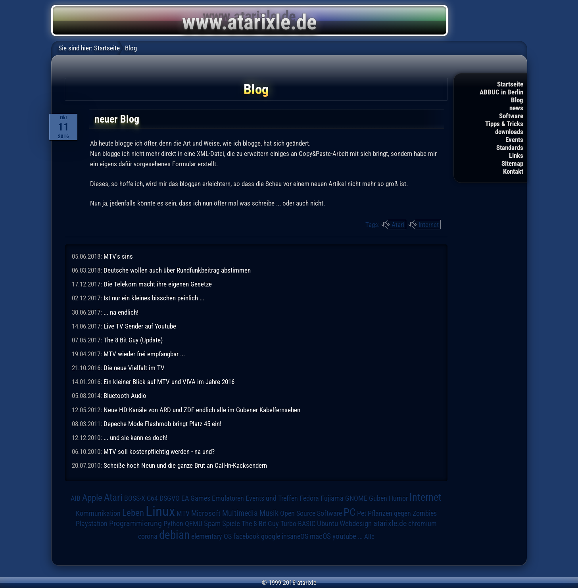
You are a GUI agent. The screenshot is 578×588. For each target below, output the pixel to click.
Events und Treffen (272, 498)
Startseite (510, 84)
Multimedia (240, 513)
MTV (183, 513)
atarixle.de (390, 523)
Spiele (231, 523)
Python (173, 524)
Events (514, 140)
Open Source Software (311, 513)
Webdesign (356, 523)
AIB (76, 498)
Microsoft (206, 513)
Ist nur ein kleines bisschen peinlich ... (154, 298)
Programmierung (135, 523)
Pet (361, 513)
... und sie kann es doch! (135, 438)
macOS (320, 536)
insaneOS (295, 536)
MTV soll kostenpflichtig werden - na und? (159, 451)
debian (174, 535)
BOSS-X (134, 498)
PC (349, 512)
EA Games (195, 498)
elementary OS (211, 536)
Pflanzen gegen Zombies (402, 513)
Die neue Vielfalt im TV (134, 368)
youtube (344, 536)
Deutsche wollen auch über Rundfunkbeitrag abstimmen (177, 270)
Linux (160, 511)
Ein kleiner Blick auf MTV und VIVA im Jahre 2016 (169, 382)
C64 (152, 498)
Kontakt (513, 171)
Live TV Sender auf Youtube (140, 326)
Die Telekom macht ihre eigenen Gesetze (158, 284)
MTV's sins (118, 256)
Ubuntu (327, 523)
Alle (369, 536)
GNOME (356, 498)
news (516, 108)
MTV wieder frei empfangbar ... (144, 354)
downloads (509, 132)
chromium (422, 524)
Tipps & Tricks (504, 124)
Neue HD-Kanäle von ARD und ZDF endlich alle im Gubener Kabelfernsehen (202, 410)
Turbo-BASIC (297, 523)
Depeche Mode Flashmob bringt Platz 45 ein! (162, 424)
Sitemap (512, 163)
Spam (212, 523)
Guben (378, 498)
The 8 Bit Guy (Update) (133, 340)
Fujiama (332, 498)
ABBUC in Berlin (501, 92)
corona (147, 536)
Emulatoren (228, 498)
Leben (133, 512)
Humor (398, 498)
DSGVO (169, 498)
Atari (398, 225)
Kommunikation (98, 513)
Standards (509, 148)
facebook (246, 536)
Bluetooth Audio (125, 396)
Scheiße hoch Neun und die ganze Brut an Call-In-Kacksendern (185, 465)
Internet (429, 225)
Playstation (92, 524)
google (270, 536)
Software (511, 116)
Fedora (309, 498)
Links (516, 155)
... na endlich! (121, 312)
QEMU (193, 524)
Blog (517, 100)
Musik (268, 513)
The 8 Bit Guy (260, 523)
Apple (92, 497)
